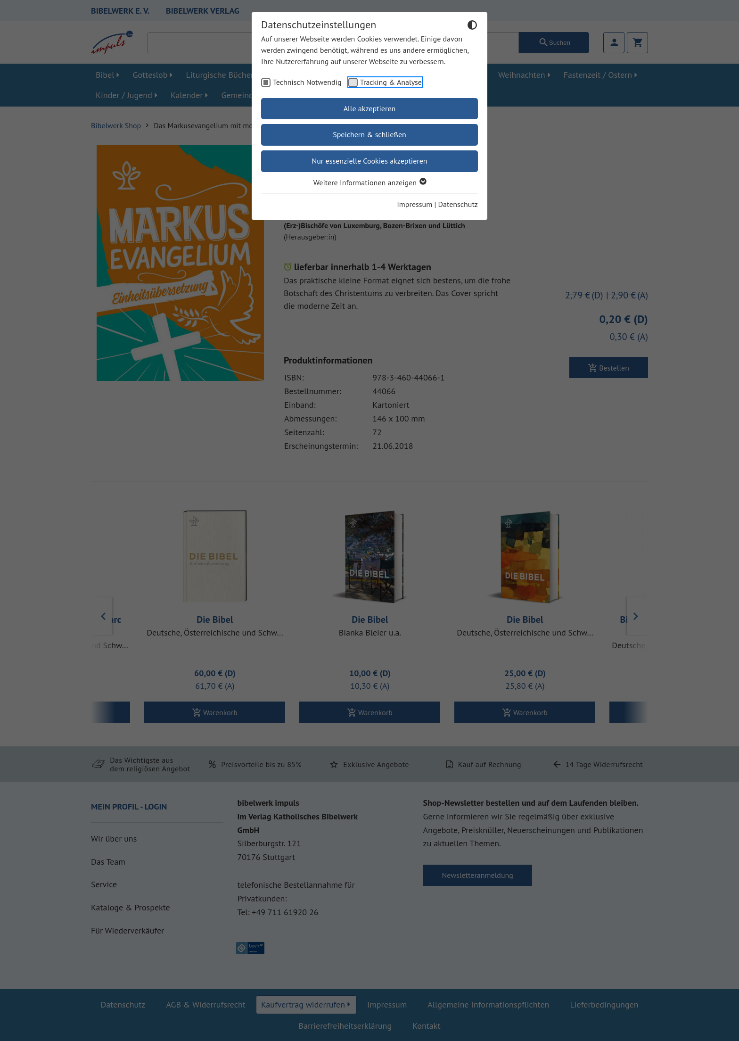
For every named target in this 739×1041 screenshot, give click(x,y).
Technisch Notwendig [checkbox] (307, 82)
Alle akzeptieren (370, 108)
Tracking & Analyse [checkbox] (391, 82)
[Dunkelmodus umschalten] (472, 26)
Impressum (414, 204)
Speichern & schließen (369, 134)
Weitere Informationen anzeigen (369, 182)
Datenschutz (458, 204)
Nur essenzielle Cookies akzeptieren (369, 160)
